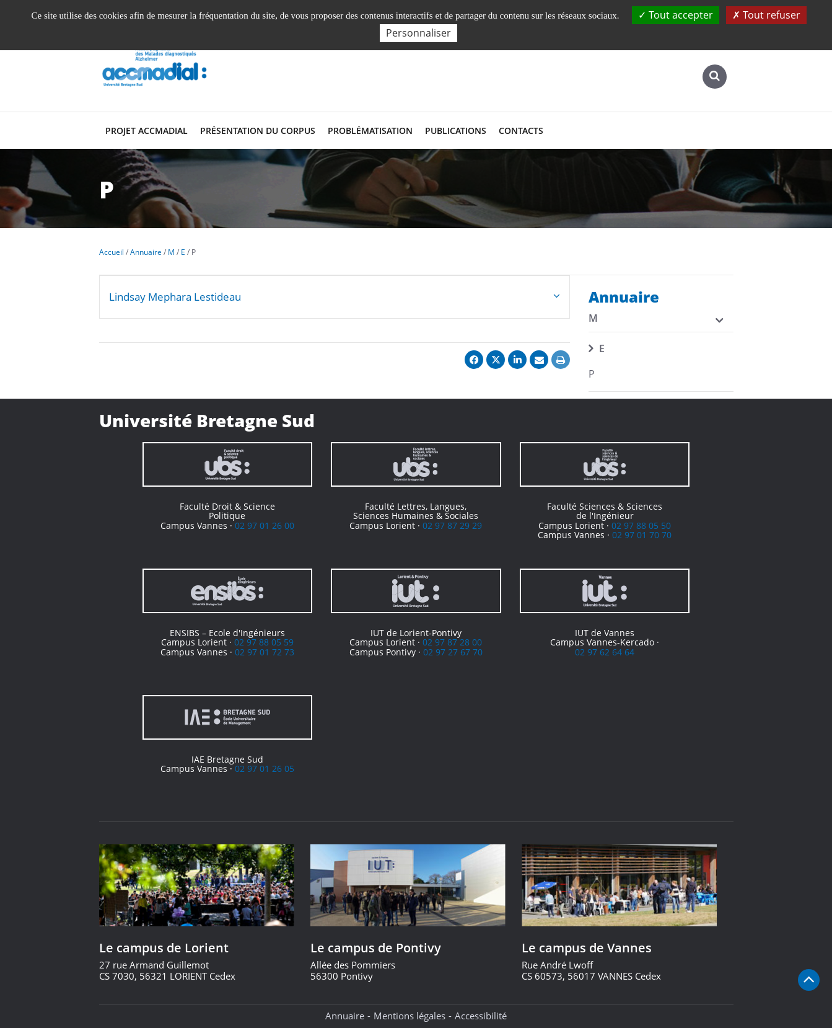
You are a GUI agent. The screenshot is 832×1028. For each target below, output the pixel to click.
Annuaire (344, 1015)
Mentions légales (409, 1015)
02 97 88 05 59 (264, 642)
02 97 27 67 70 (453, 652)
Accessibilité (481, 1015)
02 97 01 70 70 (642, 534)
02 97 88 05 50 (641, 525)
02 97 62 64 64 (604, 652)
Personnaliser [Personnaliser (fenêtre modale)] (418, 33)
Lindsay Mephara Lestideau (175, 297)
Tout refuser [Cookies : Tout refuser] (766, 15)
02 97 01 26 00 (264, 525)
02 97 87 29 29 (452, 525)
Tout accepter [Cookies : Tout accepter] (675, 15)
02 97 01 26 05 (264, 768)
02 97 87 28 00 (452, 642)
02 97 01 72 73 (264, 652)
